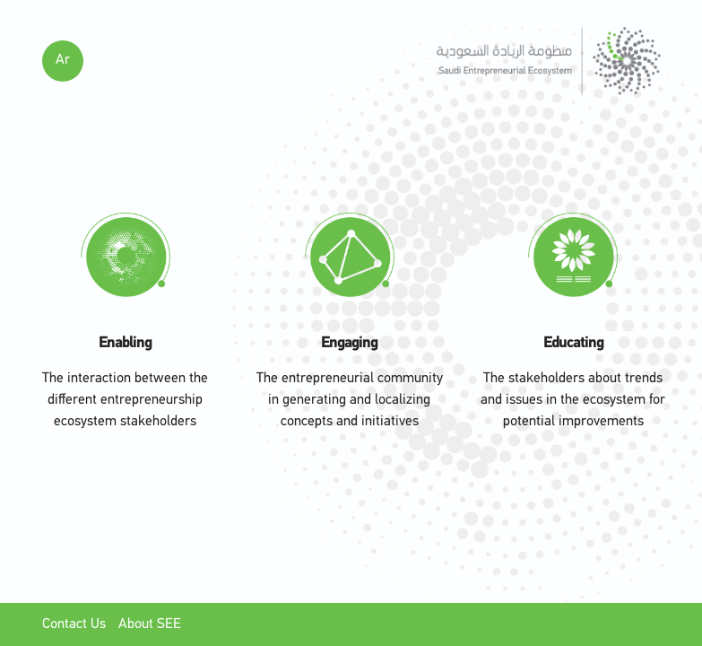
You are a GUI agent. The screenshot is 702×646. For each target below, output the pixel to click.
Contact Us (75, 624)
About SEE (149, 624)
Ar (63, 60)
